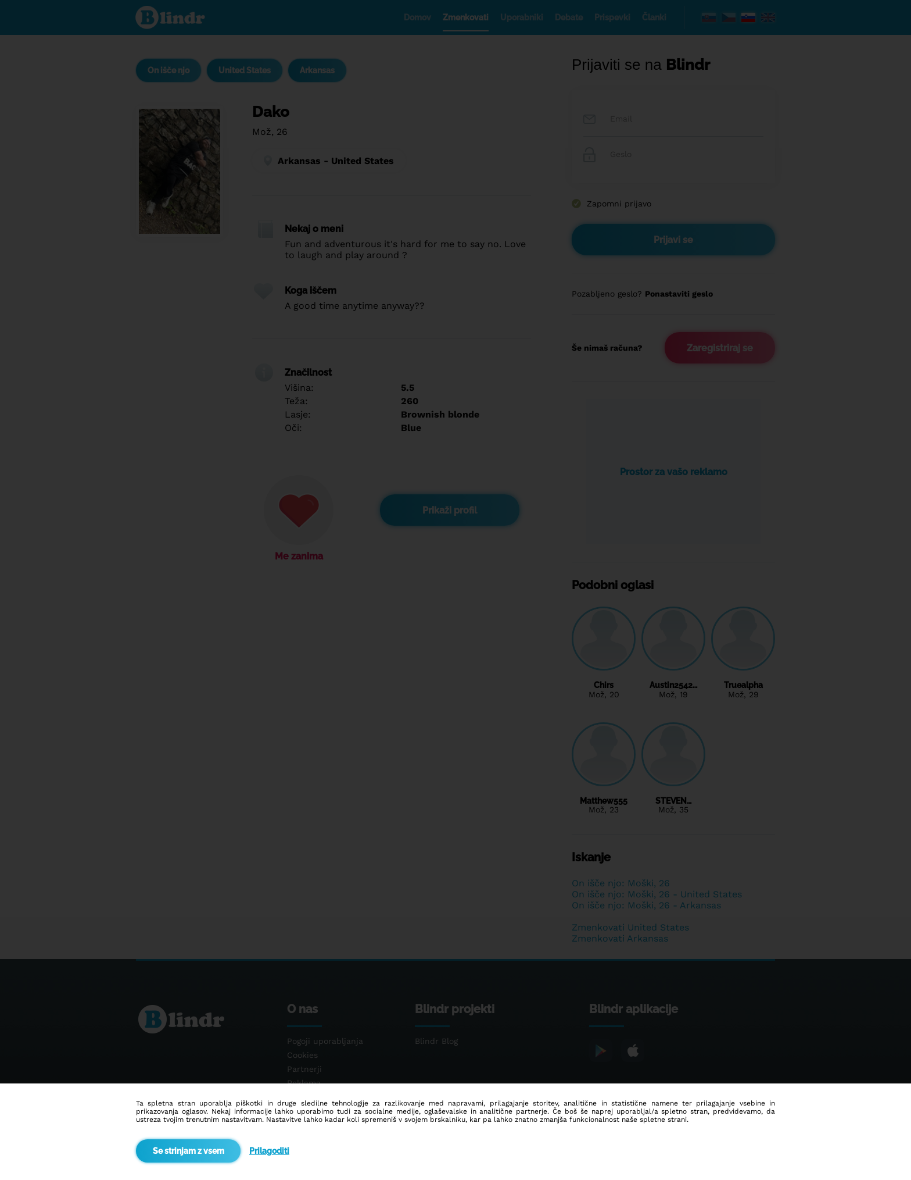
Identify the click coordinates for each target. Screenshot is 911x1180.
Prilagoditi (269, 1151)
